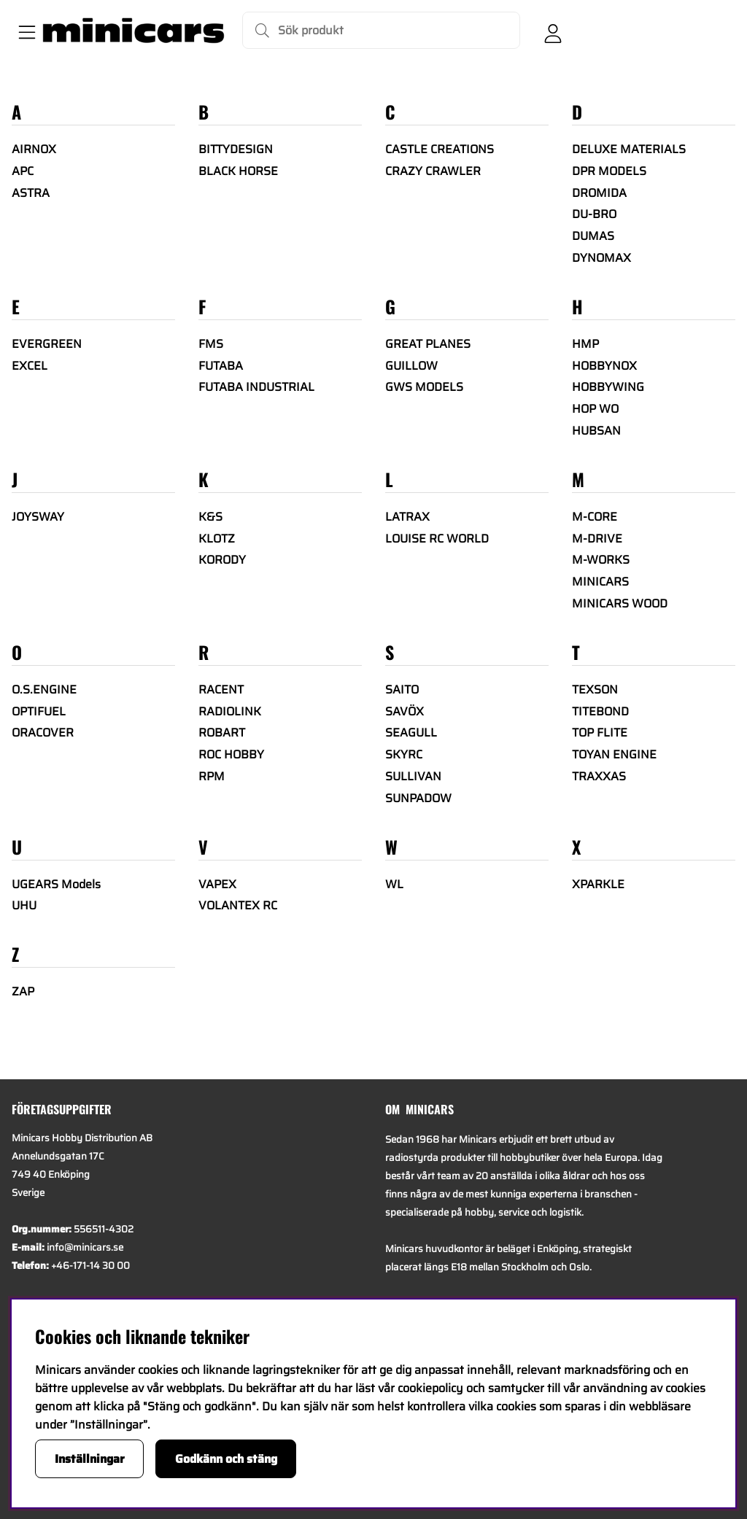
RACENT (221, 689)
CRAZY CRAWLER (433, 171)
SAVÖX (404, 711)
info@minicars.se (85, 1247)
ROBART (221, 732)
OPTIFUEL (39, 711)
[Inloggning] (553, 30)
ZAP (23, 991)
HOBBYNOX (604, 366)
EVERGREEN (47, 344)
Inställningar (90, 1459)
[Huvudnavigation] (24, 31)
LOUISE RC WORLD (437, 538)
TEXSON (595, 689)
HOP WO (595, 409)
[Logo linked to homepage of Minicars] (133, 31)
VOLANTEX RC (237, 905)
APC (23, 171)
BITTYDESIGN (235, 149)
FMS (210, 344)
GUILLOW (411, 366)
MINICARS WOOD (619, 603)
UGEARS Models (56, 884)
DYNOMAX (601, 258)
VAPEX (217, 884)
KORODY (222, 560)
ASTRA (31, 193)
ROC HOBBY (231, 754)
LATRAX (407, 517)
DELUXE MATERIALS (629, 149)
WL (394, 884)
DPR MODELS (609, 171)
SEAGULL (411, 732)
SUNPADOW (418, 798)
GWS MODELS (424, 387)
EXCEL (29, 366)
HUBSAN (596, 430)
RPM (211, 776)
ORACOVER (43, 732)
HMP (585, 344)
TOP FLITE (599, 732)
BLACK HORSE (238, 171)
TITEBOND (600, 711)
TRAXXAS (599, 776)
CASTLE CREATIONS (439, 149)
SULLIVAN (413, 776)
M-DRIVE (597, 538)
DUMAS (593, 236)
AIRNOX (34, 149)
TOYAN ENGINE (614, 754)
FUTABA (220, 366)
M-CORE (594, 517)
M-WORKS (601, 560)
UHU (24, 905)
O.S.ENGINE (44, 689)
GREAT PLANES (428, 344)
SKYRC (403, 754)
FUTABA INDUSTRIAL (256, 387)
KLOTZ (216, 538)
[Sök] (381, 30)
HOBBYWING (608, 387)
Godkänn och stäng (226, 1459)
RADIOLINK (229, 711)
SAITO (402, 689)
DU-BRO (594, 214)
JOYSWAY (38, 517)
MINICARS (600, 581)
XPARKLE (598, 884)
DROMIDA (599, 193)
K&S (210, 517)
